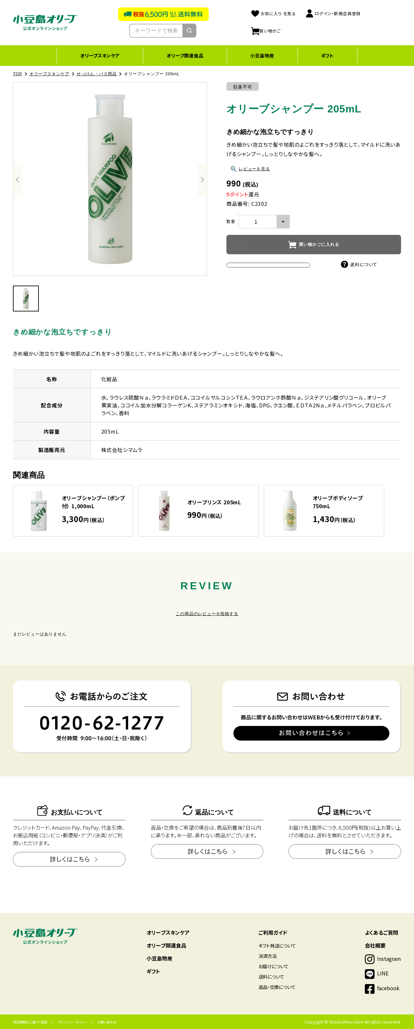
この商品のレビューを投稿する (207, 613)
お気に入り (273, 13)
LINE (382, 973)
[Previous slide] (18, 179)
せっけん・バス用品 (97, 73)
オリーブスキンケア (100, 55)
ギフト (327, 55)
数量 (230, 221)
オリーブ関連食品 (185, 55)
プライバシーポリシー (72, 1022)
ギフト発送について (277, 945)
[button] (26, 298)
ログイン (333, 13)
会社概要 (375, 945)
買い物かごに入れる (319, 244)
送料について (359, 264)
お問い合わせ (106, 1022)
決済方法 (267, 955)
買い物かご (266, 31)
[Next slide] (202, 179)
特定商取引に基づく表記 (30, 1022)
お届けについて (273, 966)
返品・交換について (277, 986)
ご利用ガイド (272, 932)
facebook (388, 988)
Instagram (389, 958)
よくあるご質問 (381, 932)
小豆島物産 (262, 55)
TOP (17, 73)
